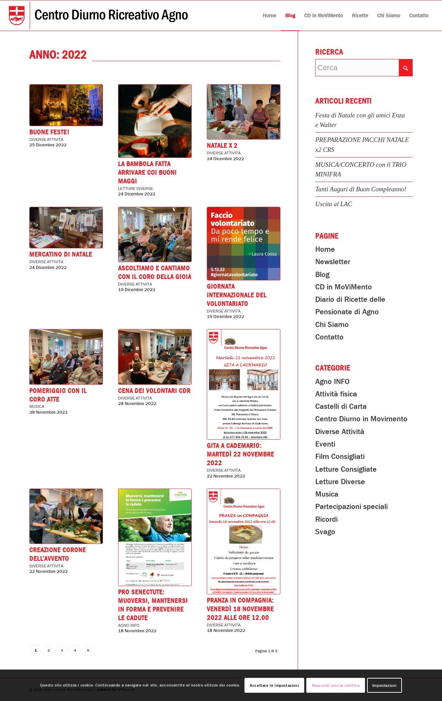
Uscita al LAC (333, 204)
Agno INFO (129, 625)
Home (325, 249)
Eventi (325, 444)
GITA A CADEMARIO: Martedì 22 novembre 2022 (240, 454)
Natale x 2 (222, 146)
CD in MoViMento (343, 287)
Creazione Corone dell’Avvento (57, 554)
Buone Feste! (49, 132)
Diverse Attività (46, 139)
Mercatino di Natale (60, 254)
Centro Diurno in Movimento (361, 419)
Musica (36, 406)
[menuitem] (269, 15)
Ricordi (326, 519)
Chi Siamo (332, 324)
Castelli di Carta (341, 406)
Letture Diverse (135, 188)
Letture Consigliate (346, 469)
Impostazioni (384, 685)
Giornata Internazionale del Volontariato (237, 295)
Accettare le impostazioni (274, 685)
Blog (322, 274)
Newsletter (332, 262)
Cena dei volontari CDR (154, 391)
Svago (325, 532)
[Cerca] (364, 67)
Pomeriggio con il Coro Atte (58, 395)
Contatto (329, 337)
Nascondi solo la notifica (336, 685)
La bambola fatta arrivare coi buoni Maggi (147, 172)
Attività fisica (336, 394)
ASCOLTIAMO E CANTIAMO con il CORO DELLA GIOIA (154, 272)
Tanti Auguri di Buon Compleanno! (360, 189)
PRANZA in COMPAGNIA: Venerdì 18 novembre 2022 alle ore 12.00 (240, 609)
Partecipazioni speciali (351, 506)
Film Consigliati (340, 456)
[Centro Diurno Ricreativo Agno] (98, 15)
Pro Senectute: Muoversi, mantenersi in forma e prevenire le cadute (153, 605)
